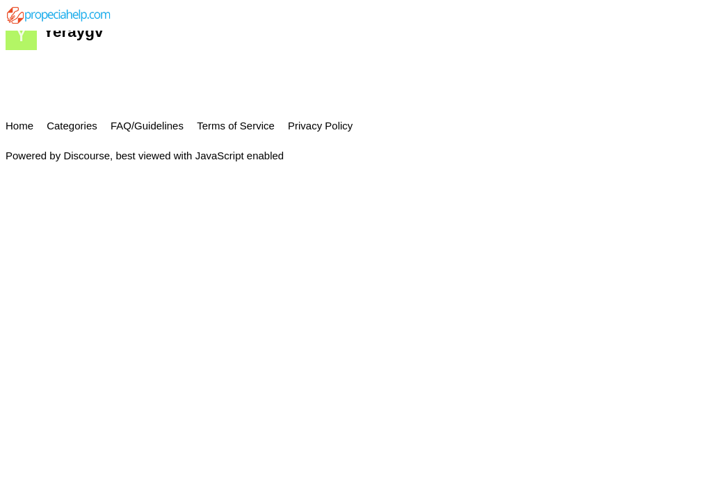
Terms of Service (236, 126)
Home (19, 126)
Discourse (86, 155)
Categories (72, 126)
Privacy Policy (320, 126)
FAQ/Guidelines (147, 126)
